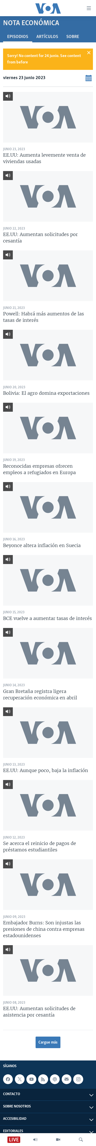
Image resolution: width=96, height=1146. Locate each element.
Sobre (72, 36)
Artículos (47, 36)
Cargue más (48, 1042)
